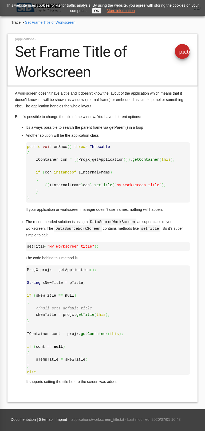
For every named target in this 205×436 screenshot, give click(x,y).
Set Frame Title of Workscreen (50, 22)
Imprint (61, 419)
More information (121, 11)
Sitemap (46, 419)
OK (96, 11)
